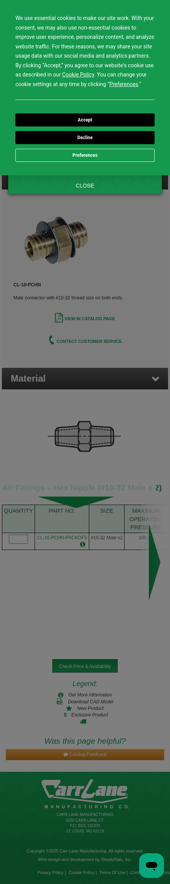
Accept (85, 120)
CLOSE (85, 186)
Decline (85, 137)
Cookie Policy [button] (78, 74)
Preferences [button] (123, 84)
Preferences (85, 155)
